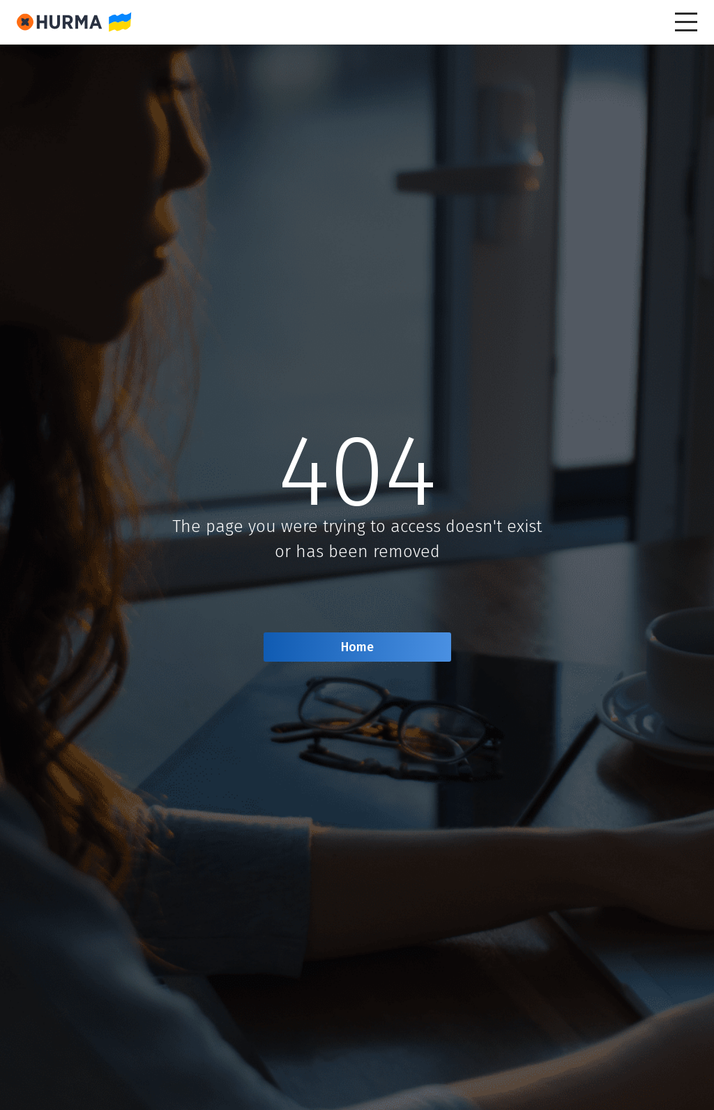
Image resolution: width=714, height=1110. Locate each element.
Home (357, 647)
